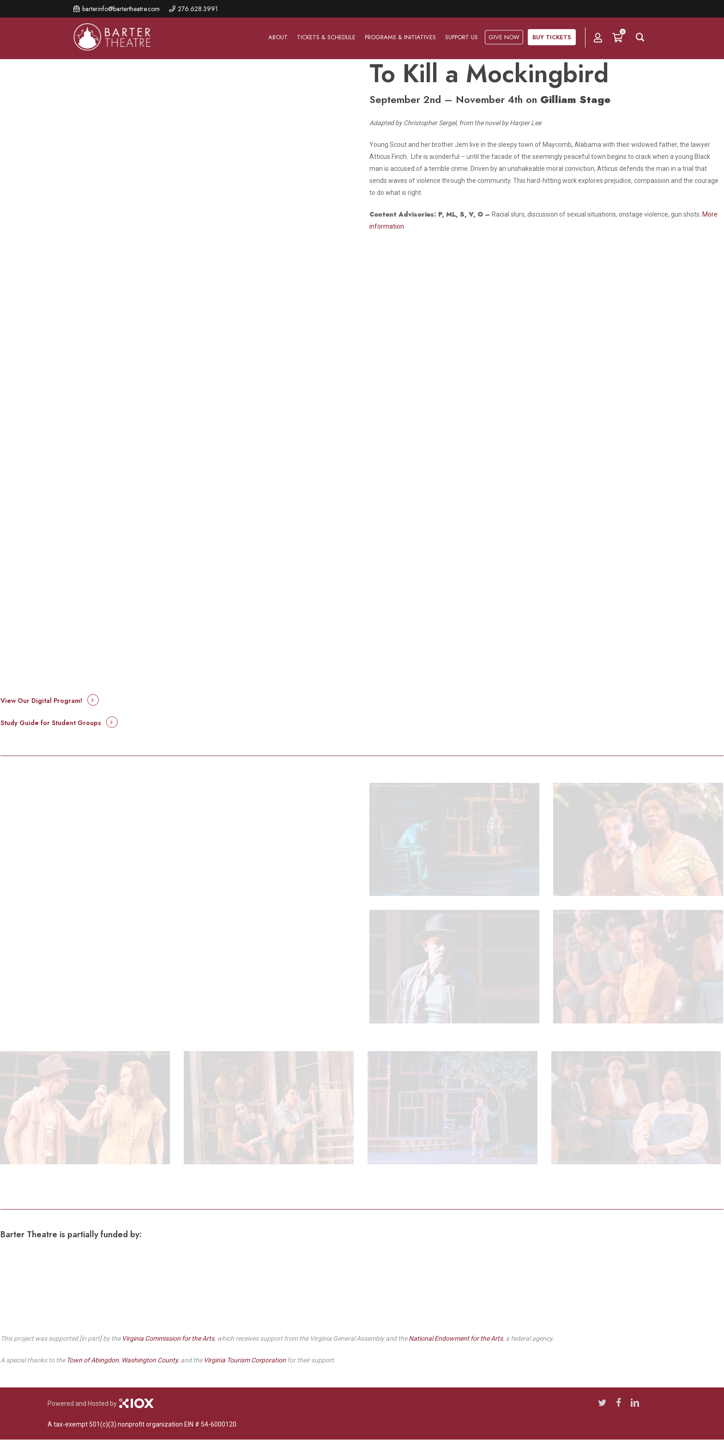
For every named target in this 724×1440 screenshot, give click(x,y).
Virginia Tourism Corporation (245, 1360)
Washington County (149, 1360)
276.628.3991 (198, 8)
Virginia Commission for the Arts (168, 1338)
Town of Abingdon (92, 1360)
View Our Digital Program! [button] (41, 700)
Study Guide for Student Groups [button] (50, 722)
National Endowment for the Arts (456, 1338)
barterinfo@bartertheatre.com (121, 8)
